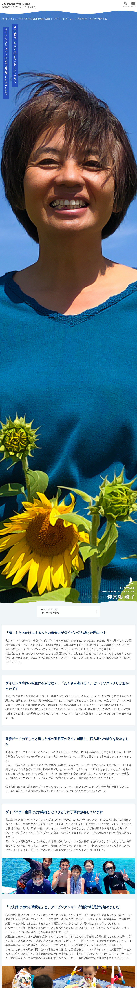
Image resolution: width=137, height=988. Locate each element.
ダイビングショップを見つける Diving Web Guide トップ (29, 19)
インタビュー (67, 19)
